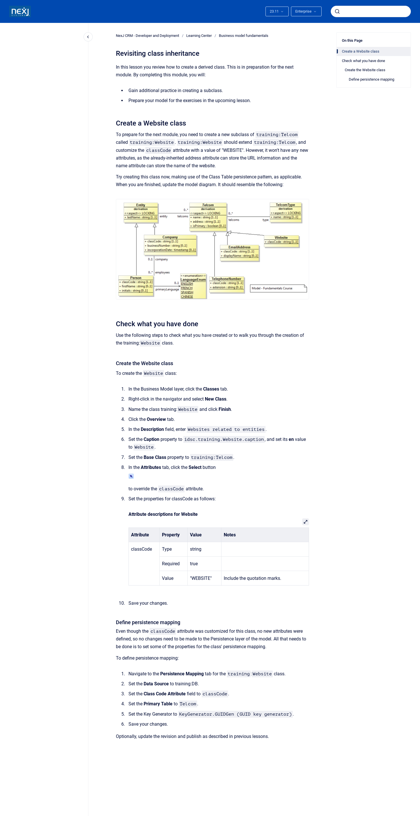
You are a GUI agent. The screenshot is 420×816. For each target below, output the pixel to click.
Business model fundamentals (243, 35)
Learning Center (199, 35)
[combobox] (371, 11)
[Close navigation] (88, 36)
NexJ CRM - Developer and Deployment (147, 35)
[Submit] (337, 11)
